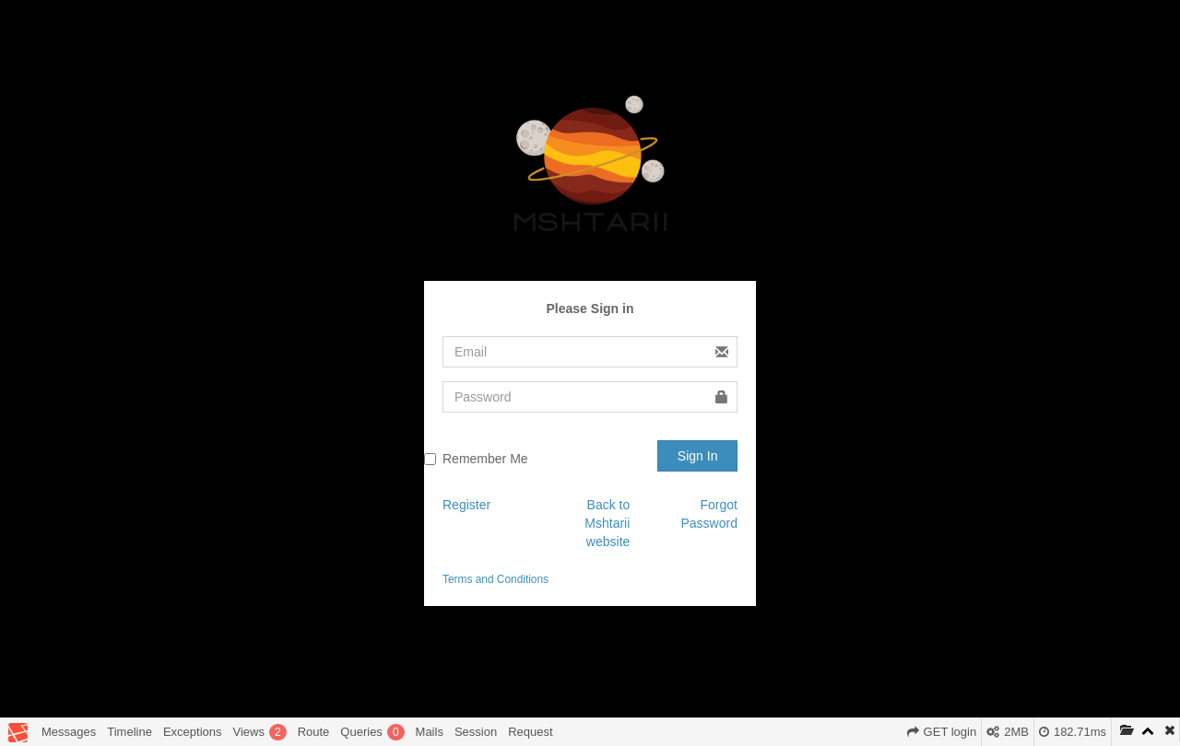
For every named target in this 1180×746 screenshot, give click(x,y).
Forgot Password (709, 513)
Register (466, 504)
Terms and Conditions (495, 579)
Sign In (698, 456)
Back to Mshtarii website (607, 523)
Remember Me (485, 458)
